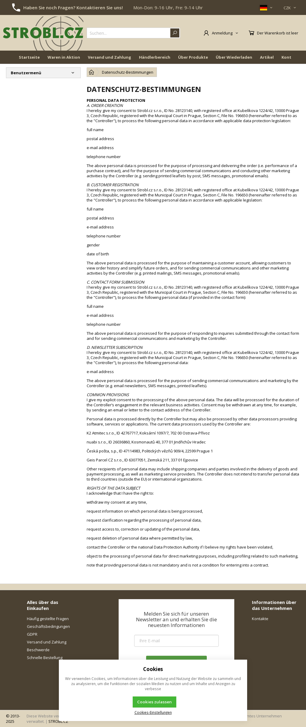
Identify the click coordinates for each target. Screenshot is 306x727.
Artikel (267, 57)
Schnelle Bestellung (44, 657)
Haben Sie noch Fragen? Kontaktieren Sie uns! (73, 7)
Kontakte (260, 618)
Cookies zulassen (154, 702)
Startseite (29, 57)
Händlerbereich (154, 57)
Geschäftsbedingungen (48, 626)
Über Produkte (193, 57)
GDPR (32, 634)
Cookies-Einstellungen (153, 712)
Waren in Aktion (64, 57)
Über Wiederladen (234, 57)
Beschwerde (38, 649)
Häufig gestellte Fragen (48, 618)
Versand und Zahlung (109, 57)
